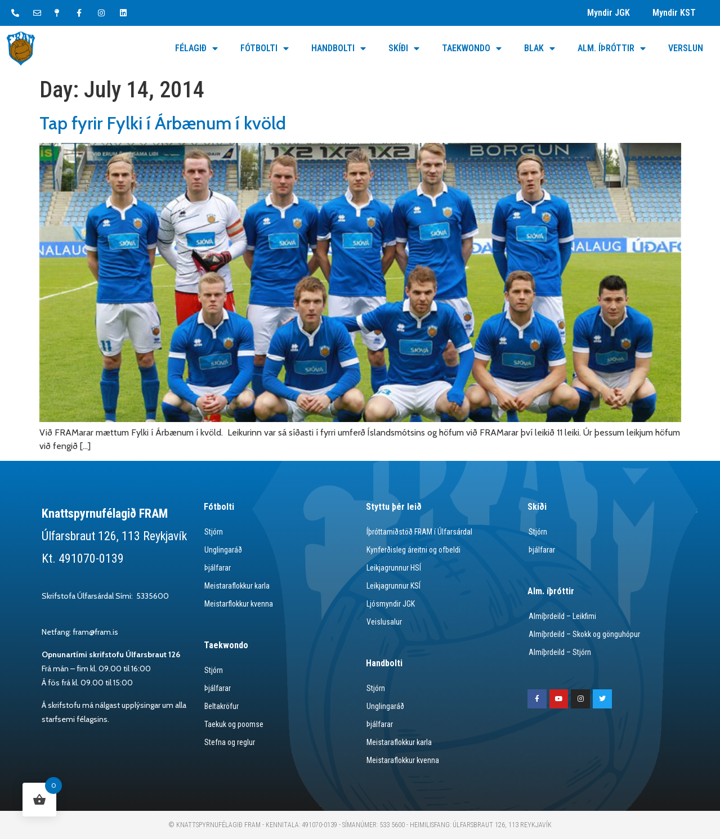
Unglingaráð (223, 549)
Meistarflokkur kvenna (238, 603)
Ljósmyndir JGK (390, 603)
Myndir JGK (608, 12)
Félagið (196, 48)
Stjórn (213, 531)
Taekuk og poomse (234, 724)
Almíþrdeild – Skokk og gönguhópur (584, 634)
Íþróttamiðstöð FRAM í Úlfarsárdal (419, 531)
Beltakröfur (221, 706)
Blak (539, 48)
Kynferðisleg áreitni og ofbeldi (413, 549)
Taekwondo (472, 48)
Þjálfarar (217, 567)
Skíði (403, 48)
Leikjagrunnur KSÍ (393, 585)
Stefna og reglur (229, 742)
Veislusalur (383, 621)
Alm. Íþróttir (612, 48)
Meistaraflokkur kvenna (402, 760)
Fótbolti (264, 48)
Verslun (685, 48)
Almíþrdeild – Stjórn (559, 652)
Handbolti (338, 48)
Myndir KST (674, 12)
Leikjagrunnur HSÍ (393, 567)
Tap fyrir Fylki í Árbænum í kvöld (162, 123)
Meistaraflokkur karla (237, 585)
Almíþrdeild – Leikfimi (561, 616)
